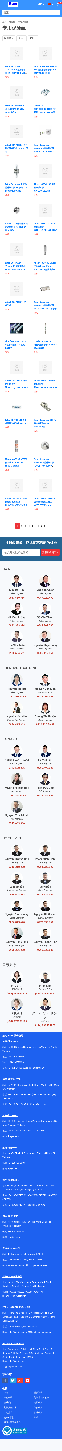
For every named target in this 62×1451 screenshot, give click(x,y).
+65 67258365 (35, 1259)
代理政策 (37, 1412)
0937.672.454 (45, 894)
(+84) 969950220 (17, 993)
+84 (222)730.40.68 (35, 1130)
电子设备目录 (10, 1407)
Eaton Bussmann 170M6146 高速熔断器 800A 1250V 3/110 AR (15, 266)
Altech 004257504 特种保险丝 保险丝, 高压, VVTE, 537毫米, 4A (44, 501)
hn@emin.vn (38, 1068)
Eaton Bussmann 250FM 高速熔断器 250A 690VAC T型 (45, 423)
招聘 (35, 1417)
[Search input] (29, 12)
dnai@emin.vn (14, 1237)
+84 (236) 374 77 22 (37, 1195)
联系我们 (7, 1402)
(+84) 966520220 (16, 1062)
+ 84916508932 (15, 1259)
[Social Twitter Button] (13, 1380)
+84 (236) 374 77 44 (17, 1205)
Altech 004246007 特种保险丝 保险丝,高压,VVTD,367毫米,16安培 (16, 501)
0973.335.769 (45, 922)
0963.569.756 (17, 597)
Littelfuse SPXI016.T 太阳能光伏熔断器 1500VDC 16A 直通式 (45, 344)
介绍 (5, 1392)
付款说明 (37, 1392)
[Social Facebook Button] (5, 1380)
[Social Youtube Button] (28, 1380)
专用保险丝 (23, 22)
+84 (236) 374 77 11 (17, 1195)
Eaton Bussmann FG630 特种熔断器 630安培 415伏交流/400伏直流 (16, 187)
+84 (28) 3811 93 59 (37, 1094)
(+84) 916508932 (45, 993)
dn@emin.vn (39, 1205)
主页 (4, 22)
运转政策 (37, 1402)
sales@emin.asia (16, 1265)
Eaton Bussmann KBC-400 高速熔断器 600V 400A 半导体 (15, 109)
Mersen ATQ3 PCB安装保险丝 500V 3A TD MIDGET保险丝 (16, 462)
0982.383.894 (17, 625)
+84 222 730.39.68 (16, 1130)
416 (40, 525)
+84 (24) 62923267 (16, 1056)
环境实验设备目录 (12, 1422)
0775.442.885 (45, 795)
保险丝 (12, 22)
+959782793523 (15, 1292)
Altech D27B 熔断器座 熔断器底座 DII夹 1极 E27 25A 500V (16, 226)
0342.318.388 (17, 866)
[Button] (3, 4)
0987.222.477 (45, 597)
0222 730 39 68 (17, 696)
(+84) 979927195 (17, 1021)
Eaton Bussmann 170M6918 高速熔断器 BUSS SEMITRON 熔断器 (45, 305)
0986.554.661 (17, 653)
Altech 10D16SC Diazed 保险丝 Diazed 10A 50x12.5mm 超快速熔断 (45, 266)
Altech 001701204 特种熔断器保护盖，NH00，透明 (16, 148)
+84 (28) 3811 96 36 (17, 1094)
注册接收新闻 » (50, 552)
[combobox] (29, 12)
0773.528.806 (17, 767)
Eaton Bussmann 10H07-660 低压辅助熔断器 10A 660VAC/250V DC (45, 69)
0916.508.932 (17, 894)
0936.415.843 (17, 724)
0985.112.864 (45, 653)
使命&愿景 (8, 1417)
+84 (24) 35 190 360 (17, 1068)
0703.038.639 (45, 949)
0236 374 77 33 (17, 795)
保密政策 (7, 1397)
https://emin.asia (39, 1265)
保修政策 (37, 1407)
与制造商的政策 (41, 1397)
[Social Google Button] (20, 1380)
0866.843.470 (17, 922)
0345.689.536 (17, 823)
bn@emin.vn (14, 1136)
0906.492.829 (45, 767)
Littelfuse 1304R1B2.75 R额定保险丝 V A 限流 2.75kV (16, 344)
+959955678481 (32, 1292)
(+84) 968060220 (45, 1025)
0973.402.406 (45, 696)
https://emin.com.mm (16, 1296)
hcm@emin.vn (39, 1104)
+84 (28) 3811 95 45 (17, 1104)
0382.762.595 (45, 625)
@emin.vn (15, 1168)
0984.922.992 (45, 866)
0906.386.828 (17, 949)
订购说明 (7, 1412)
